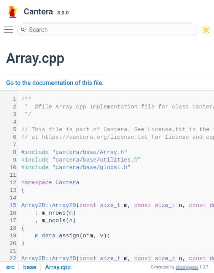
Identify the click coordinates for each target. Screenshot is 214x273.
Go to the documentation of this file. (55, 82)
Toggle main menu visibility (10, 26)
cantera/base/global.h (91, 168)
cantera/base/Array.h (89, 152)
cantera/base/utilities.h (96, 160)
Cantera (67, 183)
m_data (45, 236)
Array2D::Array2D (48, 205)
